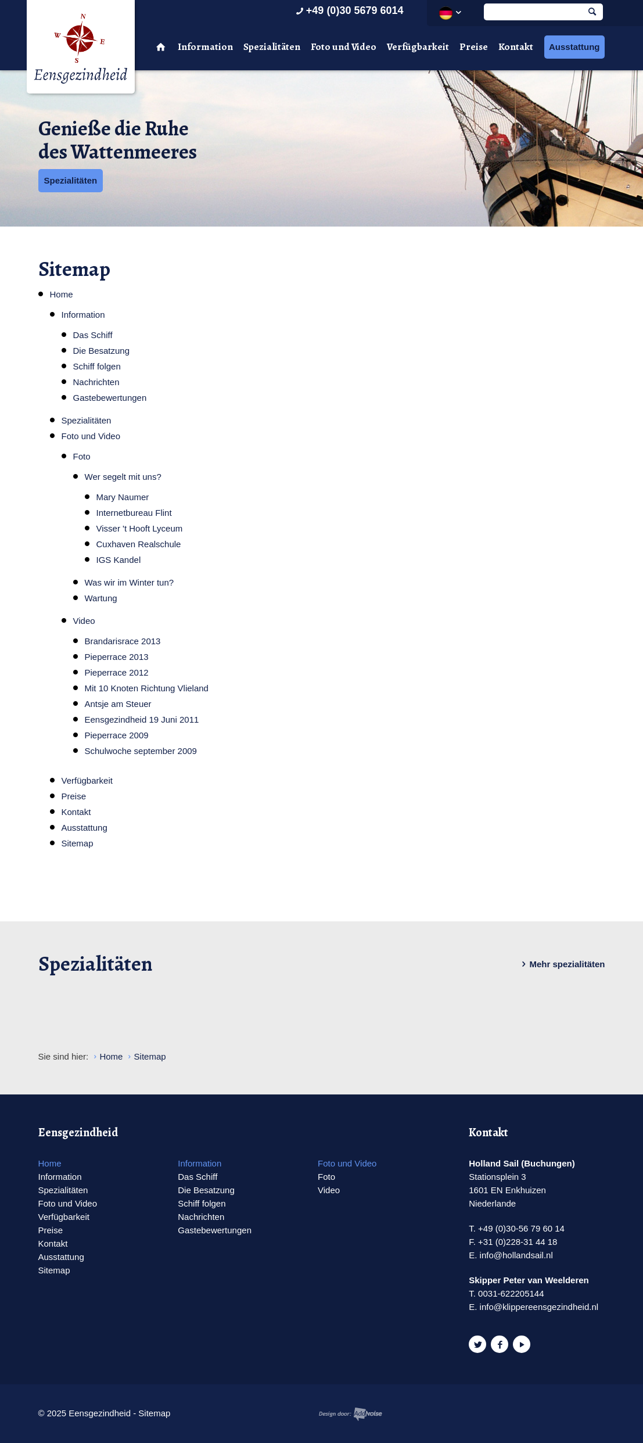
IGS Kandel (118, 560)
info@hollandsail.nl (516, 1255)
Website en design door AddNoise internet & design (350, 1414)
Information (205, 46)
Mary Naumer (122, 497)
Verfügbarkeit (418, 46)
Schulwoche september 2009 (141, 751)
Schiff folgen (97, 366)
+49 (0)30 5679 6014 (349, 10)
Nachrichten (96, 382)
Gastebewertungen (110, 398)
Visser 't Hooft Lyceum (139, 528)
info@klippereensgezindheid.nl (539, 1307)
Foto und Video (343, 46)
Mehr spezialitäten (561, 964)
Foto (82, 456)
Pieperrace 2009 (117, 735)
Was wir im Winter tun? (129, 582)
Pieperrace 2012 (117, 672)
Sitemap (78, 843)
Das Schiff (93, 335)
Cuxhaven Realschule (138, 544)
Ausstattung (574, 47)
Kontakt (515, 46)
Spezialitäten (271, 46)
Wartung (101, 598)
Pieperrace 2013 (117, 657)
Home (61, 294)
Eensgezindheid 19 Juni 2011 (142, 719)
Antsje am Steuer (118, 704)
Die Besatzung (101, 351)
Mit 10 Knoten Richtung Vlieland (147, 688)
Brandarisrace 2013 (123, 641)
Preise (473, 46)
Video (84, 621)
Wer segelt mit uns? (123, 477)
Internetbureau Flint (134, 513)
